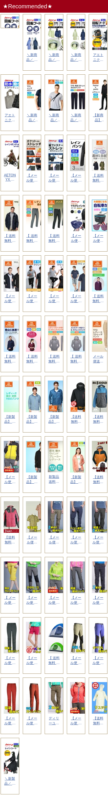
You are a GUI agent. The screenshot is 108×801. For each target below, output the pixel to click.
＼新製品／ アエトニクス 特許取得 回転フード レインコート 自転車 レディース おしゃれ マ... (10, 781)
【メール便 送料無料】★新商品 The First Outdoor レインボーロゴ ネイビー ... (76, 299)
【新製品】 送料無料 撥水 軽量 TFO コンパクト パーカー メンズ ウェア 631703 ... (54, 419)
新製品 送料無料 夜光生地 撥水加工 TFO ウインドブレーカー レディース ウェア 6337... (54, 479)
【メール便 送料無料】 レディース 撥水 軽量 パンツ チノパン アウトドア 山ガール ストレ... (76, 600)
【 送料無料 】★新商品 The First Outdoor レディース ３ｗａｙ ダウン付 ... (31, 359)
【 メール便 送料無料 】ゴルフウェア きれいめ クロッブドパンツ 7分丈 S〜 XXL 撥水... (10, 600)
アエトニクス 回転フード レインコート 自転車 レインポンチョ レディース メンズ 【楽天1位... (98, 57)
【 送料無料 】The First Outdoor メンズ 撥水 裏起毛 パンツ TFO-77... (54, 238)
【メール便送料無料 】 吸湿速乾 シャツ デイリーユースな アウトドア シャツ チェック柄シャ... (32, 540)
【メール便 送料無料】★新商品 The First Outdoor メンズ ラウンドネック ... (31, 299)
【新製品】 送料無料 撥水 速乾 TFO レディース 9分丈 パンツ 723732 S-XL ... (10, 419)
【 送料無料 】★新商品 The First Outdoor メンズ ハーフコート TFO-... (10, 238)
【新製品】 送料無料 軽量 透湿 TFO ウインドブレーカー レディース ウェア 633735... (32, 419)
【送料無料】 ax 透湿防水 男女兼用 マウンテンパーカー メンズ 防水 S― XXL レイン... (98, 480)
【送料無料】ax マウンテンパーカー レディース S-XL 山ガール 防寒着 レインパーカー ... (10, 540)
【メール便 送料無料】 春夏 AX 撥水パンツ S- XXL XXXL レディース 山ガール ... (10, 721)
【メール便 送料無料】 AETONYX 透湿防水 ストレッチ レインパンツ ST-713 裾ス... (32, 178)
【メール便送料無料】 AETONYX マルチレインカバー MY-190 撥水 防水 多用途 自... (76, 238)
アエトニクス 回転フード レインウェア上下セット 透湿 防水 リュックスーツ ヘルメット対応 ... (10, 57)
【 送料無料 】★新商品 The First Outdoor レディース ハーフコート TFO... (98, 178)
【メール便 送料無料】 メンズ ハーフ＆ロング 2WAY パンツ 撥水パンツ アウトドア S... (98, 600)
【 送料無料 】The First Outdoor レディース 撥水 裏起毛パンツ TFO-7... (31, 238)
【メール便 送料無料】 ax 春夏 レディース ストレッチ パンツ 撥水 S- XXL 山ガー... (98, 660)
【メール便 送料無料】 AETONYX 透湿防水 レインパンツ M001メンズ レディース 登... (76, 178)
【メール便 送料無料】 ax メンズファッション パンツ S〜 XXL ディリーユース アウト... (76, 540)
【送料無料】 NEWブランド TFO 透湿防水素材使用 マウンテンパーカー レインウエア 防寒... (76, 419)
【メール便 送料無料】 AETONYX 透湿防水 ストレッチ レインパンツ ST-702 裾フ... (54, 178)
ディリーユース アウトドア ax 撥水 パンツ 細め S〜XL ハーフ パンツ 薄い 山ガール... (54, 721)
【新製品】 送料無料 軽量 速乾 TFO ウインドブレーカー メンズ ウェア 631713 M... (32, 480)
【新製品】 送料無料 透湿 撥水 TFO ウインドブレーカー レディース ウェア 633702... (76, 480)
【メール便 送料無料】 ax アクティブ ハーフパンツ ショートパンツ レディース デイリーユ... (32, 660)
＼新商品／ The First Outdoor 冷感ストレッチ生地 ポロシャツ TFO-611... (31, 118)
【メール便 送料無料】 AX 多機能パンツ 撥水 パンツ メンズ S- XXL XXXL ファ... (10, 660)
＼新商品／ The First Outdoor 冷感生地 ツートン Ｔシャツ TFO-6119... (54, 118)
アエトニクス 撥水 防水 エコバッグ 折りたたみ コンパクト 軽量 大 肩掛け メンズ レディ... (10, 118)
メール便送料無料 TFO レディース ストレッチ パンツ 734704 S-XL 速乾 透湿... (98, 359)
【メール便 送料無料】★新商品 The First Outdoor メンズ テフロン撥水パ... (10, 299)
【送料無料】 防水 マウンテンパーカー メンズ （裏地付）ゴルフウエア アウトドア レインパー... (98, 419)
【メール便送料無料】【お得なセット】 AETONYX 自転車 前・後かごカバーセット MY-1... (98, 238)
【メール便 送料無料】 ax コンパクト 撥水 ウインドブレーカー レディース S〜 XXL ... (10, 480)
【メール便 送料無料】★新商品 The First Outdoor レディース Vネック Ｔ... (54, 299)
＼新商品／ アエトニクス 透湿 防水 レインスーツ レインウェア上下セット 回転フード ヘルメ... (54, 57)
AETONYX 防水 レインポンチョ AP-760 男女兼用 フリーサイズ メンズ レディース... (10, 177)
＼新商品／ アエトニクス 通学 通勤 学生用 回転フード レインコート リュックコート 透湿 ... (31, 57)
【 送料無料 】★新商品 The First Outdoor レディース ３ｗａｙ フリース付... (98, 299)
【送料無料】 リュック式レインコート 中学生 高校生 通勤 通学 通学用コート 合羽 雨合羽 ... (98, 721)
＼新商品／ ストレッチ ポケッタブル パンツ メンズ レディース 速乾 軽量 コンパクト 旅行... (76, 118)
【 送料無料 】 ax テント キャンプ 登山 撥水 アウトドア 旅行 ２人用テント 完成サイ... (54, 660)
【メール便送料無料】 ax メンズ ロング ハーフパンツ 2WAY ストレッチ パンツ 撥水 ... (54, 540)
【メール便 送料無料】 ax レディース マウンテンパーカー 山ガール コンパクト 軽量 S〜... (54, 600)
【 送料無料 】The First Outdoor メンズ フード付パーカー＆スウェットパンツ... (54, 359)
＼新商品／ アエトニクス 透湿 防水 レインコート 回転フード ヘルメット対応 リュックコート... (76, 57)
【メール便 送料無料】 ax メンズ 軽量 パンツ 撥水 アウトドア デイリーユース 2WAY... (98, 540)
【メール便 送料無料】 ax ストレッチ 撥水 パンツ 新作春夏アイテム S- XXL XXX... (76, 660)
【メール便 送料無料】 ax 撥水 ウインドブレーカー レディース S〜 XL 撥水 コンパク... (76, 721)
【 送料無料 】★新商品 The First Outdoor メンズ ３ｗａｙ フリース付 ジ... (10, 359)
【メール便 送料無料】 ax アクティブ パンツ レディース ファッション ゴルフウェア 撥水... (32, 600)
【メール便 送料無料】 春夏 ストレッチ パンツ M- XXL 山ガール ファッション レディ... (32, 721)
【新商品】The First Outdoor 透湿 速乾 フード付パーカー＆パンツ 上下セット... (98, 118)
